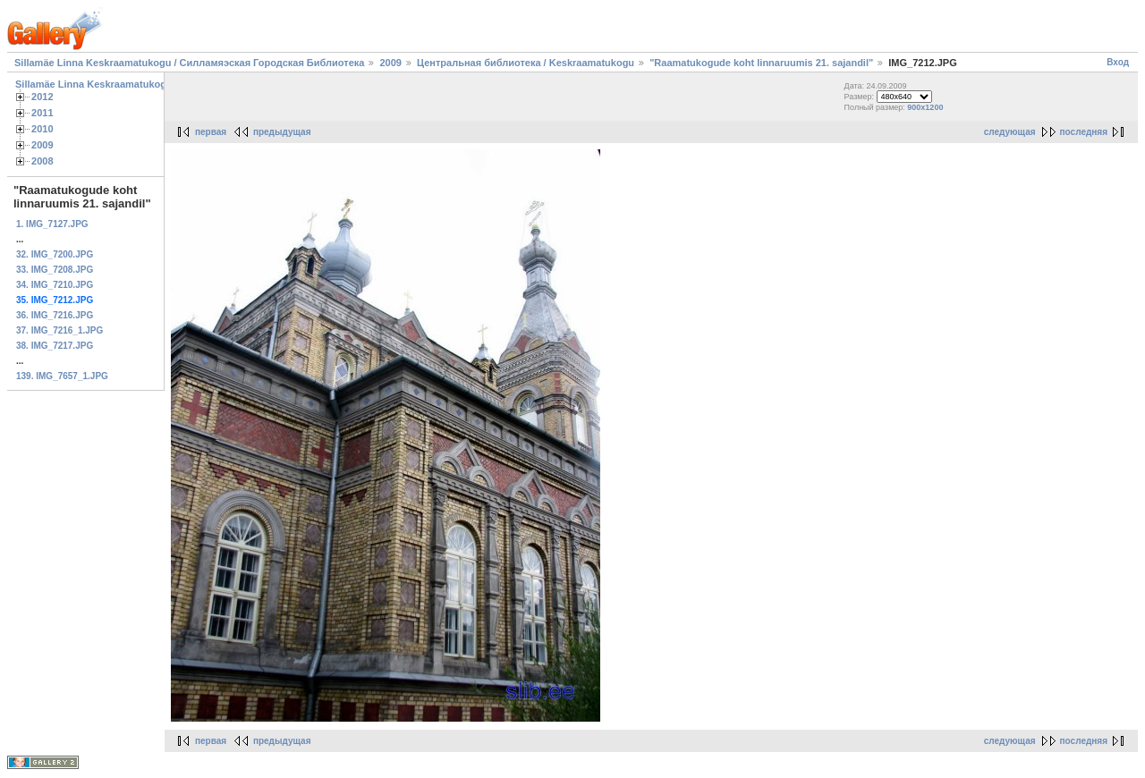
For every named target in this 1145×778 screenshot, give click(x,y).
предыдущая (282, 132)
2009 (390, 62)
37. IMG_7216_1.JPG (59, 330)
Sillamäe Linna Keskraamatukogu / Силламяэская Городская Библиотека (189, 62)
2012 (42, 96)
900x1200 (925, 107)
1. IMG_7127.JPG (52, 224)
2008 (42, 161)
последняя (1083, 132)
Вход (1118, 62)
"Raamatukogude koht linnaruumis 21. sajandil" (761, 62)
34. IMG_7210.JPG (54, 285)
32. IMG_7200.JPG (54, 254)
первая (210, 132)
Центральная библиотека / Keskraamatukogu (525, 62)
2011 (42, 112)
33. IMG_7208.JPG (54, 270)
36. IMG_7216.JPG (54, 315)
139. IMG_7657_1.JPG (62, 376)
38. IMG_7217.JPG (54, 346)
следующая (1010, 132)
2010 (42, 128)
